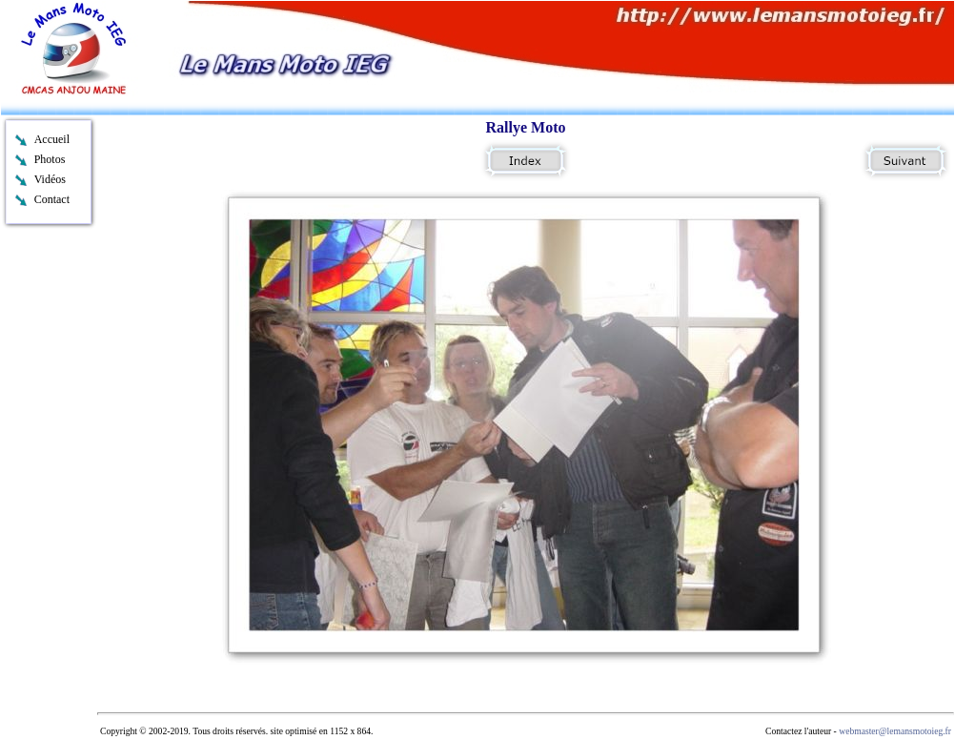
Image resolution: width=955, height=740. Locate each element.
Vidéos (50, 179)
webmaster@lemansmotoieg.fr (895, 731)
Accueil (52, 139)
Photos (50, 159)
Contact (52, 199)
